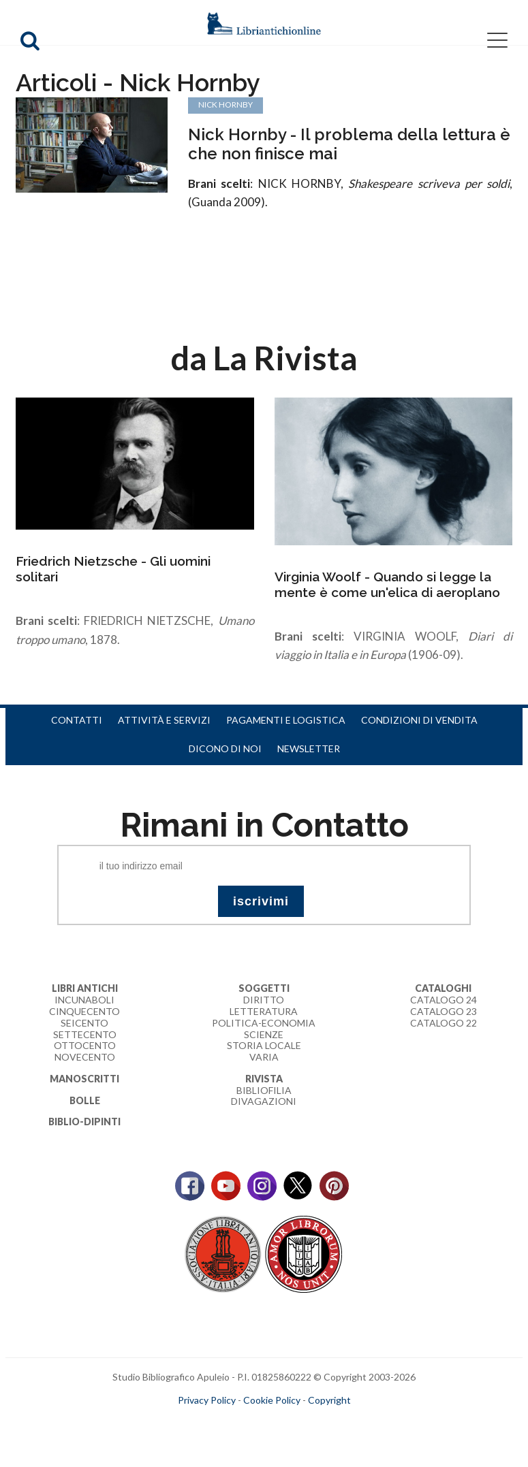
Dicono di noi (225, 748)
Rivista (264, 1078)
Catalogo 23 (443, 1011)
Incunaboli (84, 999)
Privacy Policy (207, 1400)
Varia (264, 1057)
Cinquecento (84, 1011)
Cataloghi (443, 988)
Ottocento (85, 1045)
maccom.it (223, 1421)
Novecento (85, 1057)
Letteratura (264, 1011)
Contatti (76, 720)
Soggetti (264, 988)
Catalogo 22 (443, 1023)
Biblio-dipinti (84, 1121)
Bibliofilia (264, 1090)
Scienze (263, 1034)
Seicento (84, 1023)
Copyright (329, 1400)
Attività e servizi (164, 720)
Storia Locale (264, 1045)
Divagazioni (263, 1101)
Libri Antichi (85, 988)
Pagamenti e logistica (285, 720)
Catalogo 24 (443, 999)
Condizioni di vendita (419, 720)
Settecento (85, 1034)
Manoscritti (84, 1078)
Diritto (263, 999)
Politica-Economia (263, 1023)
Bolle (84, 1100)
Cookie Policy (271, 1400)
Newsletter (308, 748)
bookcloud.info (289, 1421)
